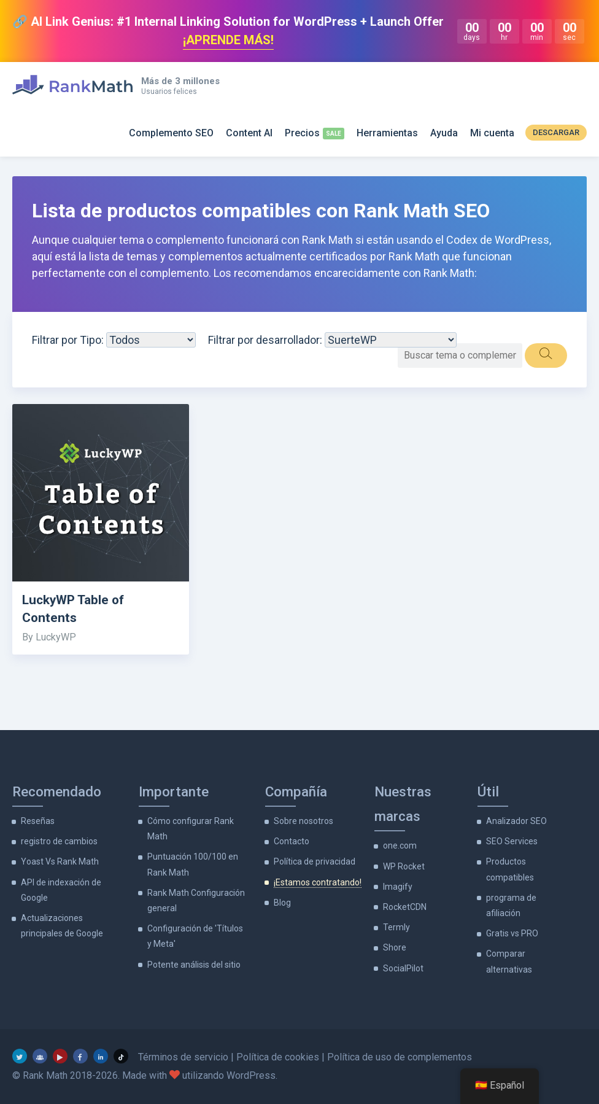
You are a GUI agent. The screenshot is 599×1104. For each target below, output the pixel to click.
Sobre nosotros (303, 821)
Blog (282, 903)
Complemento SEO (171, 133)
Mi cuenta (492, 133)
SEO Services (512, 841)
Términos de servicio (183, 1057)
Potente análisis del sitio (194, 965)
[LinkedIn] (100, 1056)
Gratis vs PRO (512, 933)
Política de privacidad (314, 861)
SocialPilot (403, 968)
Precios (302, 133)
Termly (396, 927)
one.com (400, 845)
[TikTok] (121, 1056)
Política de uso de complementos (399, 1057)
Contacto (291, 841)
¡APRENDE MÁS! (228, 40)
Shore (394, 947)
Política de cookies (277, 1057)
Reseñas (38, 821)
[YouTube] (60, 1056)
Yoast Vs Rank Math (60, 861)
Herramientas (387, 133)
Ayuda (444, 133)
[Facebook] (80, 1056)
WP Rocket (404, 866)
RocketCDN (405, 907)
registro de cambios (59, 841)
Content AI (249, 133)
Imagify (397, 887)
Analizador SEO (516, 821)
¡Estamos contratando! (317, 882)
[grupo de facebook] (40, 1056)
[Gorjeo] (19, 1056)
